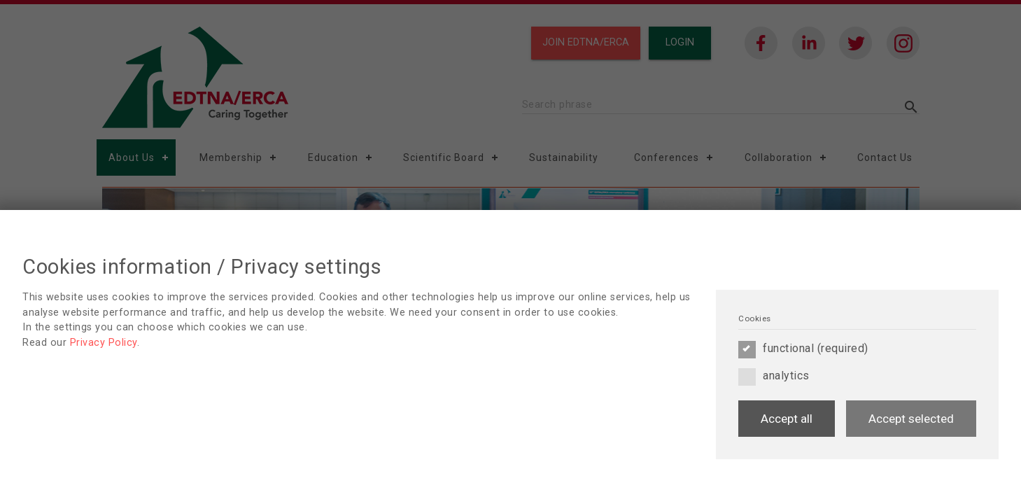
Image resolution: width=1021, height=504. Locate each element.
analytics (774, 376)
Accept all (786, 419)
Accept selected (911, 419)
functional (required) (803, 348)
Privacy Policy (103, 343)
